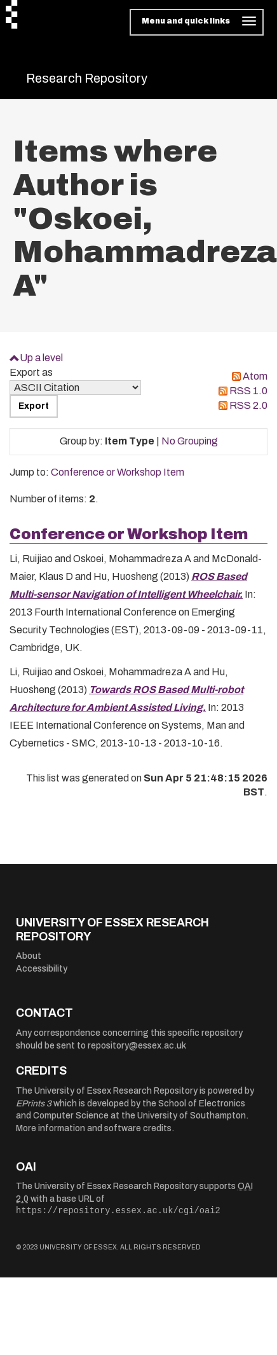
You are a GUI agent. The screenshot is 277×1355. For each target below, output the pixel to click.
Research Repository (86, 78)
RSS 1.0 (248, 390)
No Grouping (189, 441)
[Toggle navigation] (197, 22)
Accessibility (41, 968)
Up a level (41, 357)
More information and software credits (94, 1128)
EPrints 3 (33, 1103)
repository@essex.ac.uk (137, 1045)
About (28, 956)
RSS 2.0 (248, 405)
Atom (255, 376)
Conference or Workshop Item (117, 472)
